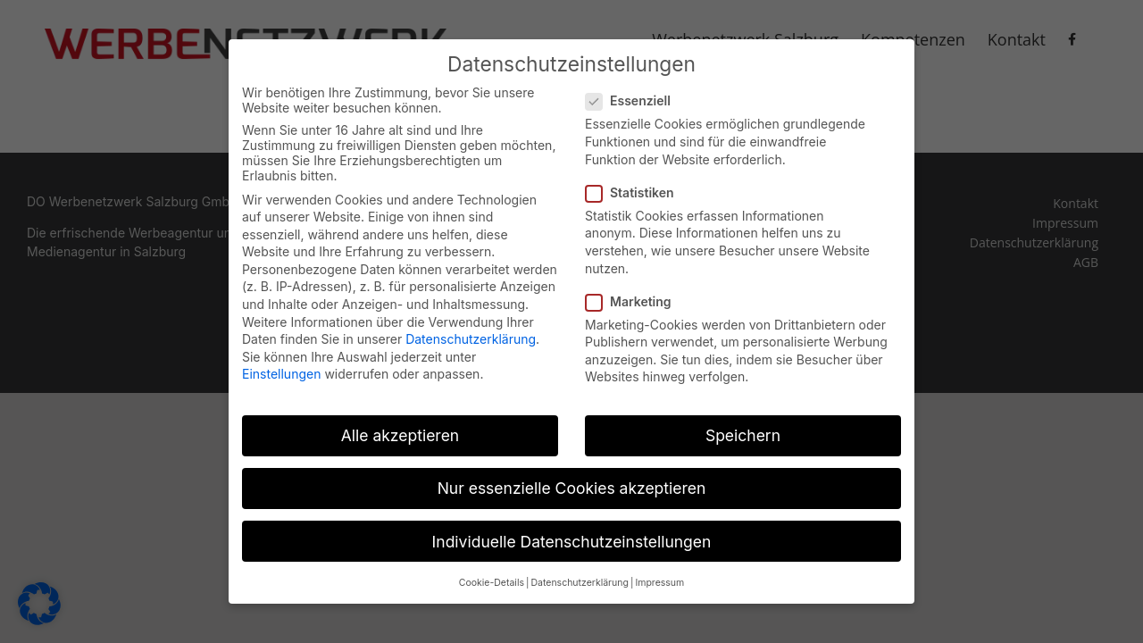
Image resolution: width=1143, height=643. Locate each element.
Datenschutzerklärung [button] (579, 575)
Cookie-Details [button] (491, 575)
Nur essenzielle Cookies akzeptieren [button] (572, 481)
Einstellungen (281, 366)
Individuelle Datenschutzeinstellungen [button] (572, 533)
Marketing (636, 293)
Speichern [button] (742, 428)
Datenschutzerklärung (470, 331)
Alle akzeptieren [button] (400, 428)
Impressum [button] (659, 575)
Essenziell (635, 93)
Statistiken (637, 184)
